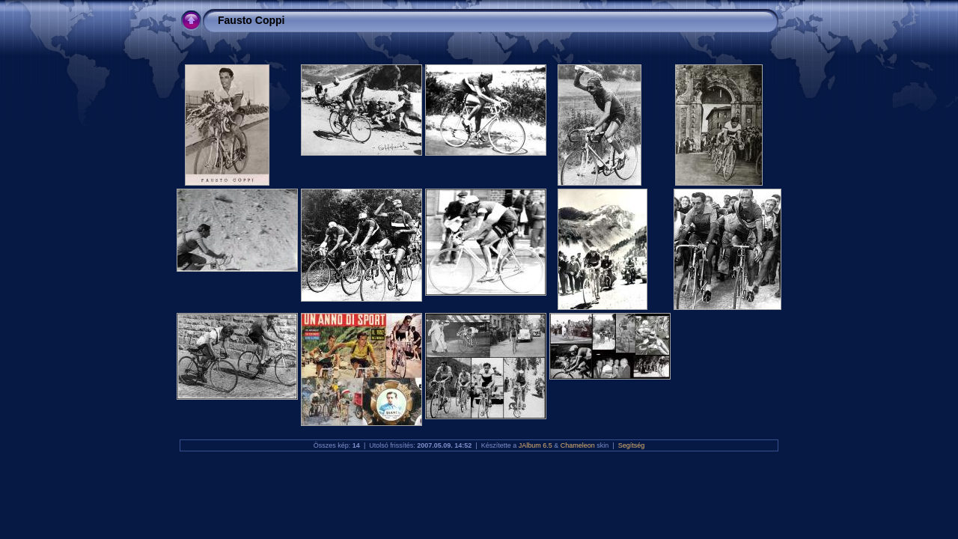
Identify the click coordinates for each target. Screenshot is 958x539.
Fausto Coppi (251, 20)
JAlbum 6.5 (535, 445)
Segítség (631, 445)
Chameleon (578, 445)
